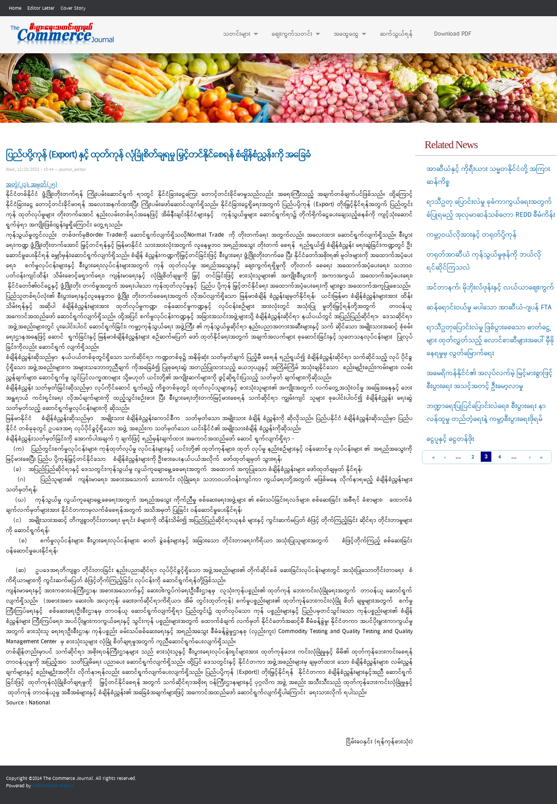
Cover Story (73, 8)
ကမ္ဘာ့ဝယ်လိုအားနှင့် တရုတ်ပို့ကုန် (472, 234)
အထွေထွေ (345, 34)
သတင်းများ (236, 34)
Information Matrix (52, 786)
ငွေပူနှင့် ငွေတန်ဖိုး (450, 439)
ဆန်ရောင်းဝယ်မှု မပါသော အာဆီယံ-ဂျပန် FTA (489, 307)
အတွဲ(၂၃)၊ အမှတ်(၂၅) (31, 184)
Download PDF (452, 34)
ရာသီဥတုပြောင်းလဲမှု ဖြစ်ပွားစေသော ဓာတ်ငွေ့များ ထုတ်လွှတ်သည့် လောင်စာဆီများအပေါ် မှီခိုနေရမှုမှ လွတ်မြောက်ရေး (490, 340)
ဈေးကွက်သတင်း (291, 34)
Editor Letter (41, 8)
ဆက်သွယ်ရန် (396, 34)
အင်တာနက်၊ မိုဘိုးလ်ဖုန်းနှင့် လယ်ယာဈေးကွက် (490, 287)
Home (15, 8)
